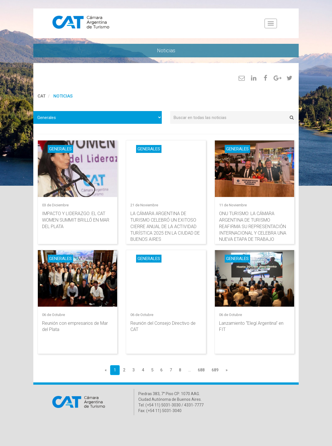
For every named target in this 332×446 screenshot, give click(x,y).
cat (41, 96)
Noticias (63, 96)
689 (215, 370)
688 (201, 370)
